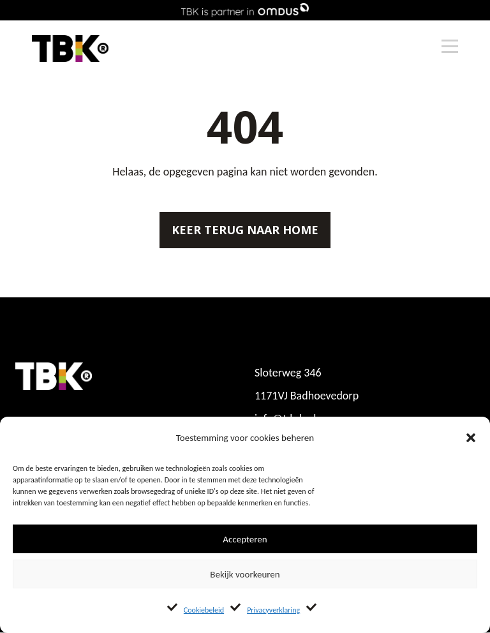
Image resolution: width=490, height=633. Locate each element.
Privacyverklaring (273, 610)
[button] (470, 437)
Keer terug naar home (245, 229)
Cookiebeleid (204, 610)
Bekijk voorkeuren (244, 574)
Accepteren (245, 539)
